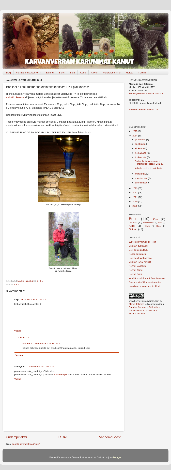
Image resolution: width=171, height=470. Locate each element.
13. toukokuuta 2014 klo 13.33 (46, 343)
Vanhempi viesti (110, 437)
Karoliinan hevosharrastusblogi (144, 286)
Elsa (72, 72)
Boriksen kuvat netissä (140, 258)
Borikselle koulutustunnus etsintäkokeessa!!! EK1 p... (149, 162)
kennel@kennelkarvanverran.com (146, 93)
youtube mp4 (60, 374)
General (133, 222)
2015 (135, 131)
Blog (8, 72)
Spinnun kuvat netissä (140, 262)
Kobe (83, 72)
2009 (135, 206)
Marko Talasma (136, 304)
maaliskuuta (141, 178)
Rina (158, 226)
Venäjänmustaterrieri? (28, 72)
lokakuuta (140, 144)
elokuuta (139, 148)
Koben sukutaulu (137, 254)
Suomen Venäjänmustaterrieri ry (145, 282)
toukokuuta (141, 157)
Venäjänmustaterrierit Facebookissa (147, 278)
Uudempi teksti (16, 437)
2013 (135, 188)
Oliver (94, 72)
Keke (160, 223)
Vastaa (17, 331)
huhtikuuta (140, 174)
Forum (142, 72)
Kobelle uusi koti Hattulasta (148, 168)
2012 (135, 192)
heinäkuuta (141, 153)
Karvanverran (148, 223)
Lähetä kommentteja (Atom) (26, 444)
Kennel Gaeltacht (137, 266)
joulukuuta (140, 139)
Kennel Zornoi (136, 270)
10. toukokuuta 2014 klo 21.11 (35, 299)
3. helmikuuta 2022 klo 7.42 (40, 366)
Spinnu (50, 72)
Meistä (129, 72)
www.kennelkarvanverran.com (144, 109)
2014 (135, 135)
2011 (135, 197)
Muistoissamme (111, 72)
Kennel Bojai (135, 274)
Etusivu (63, 437)
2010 (135, 201)
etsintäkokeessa (15, 97)
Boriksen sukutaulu (138, 250)
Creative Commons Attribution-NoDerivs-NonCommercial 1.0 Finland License (144, 310)
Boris (62, 72)
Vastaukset (23, 337)
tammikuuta (141, 182)
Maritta (26, 343)
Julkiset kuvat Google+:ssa (142, 242)
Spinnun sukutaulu (138, 246)
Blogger (117, 457)
